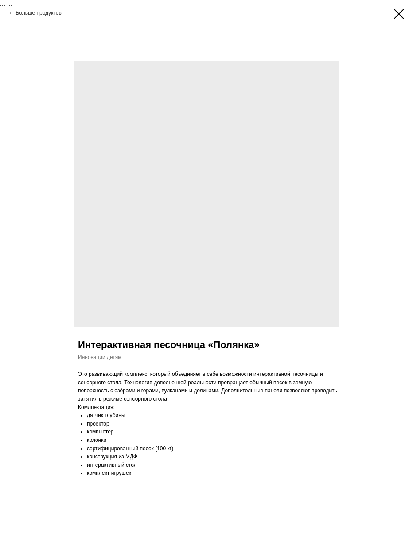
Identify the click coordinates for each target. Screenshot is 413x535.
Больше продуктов (39, 13)
